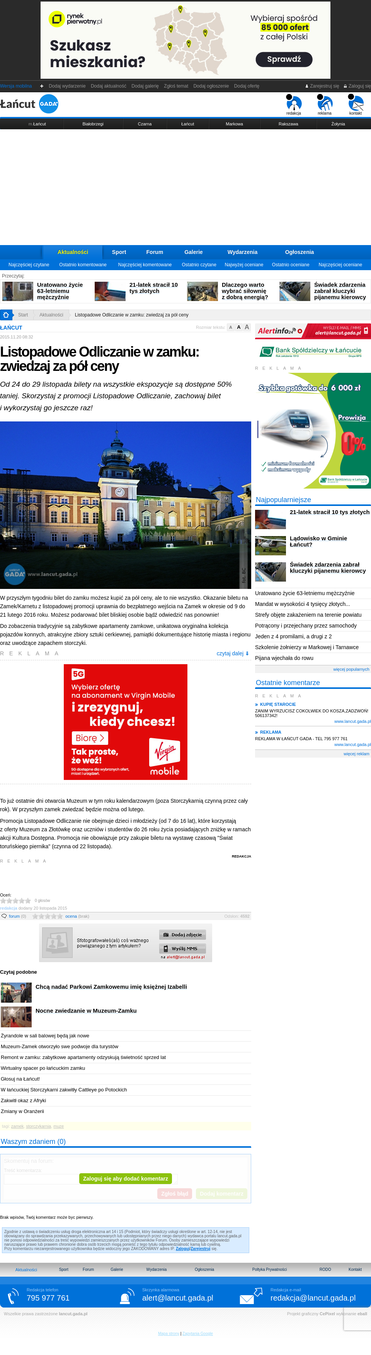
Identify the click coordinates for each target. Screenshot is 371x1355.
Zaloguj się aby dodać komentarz (125, 1179)
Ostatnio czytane (199, 264)
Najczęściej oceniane (340, 264)
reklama (325, 104)
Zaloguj (183, 1249)
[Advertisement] (185, 187)
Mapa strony (168, 1333)
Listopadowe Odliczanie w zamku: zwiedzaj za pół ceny (132, 315)
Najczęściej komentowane (145, 264)
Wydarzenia (243, 252)
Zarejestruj (200, 1249)
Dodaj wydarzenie (67, 86)
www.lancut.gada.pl (352, 721)
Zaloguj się (357, 86)
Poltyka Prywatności (269, 1269)
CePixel (327, 1313)
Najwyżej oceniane (244, 264)
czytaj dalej (233, 653)
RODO (325, 1269)
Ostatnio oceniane (291, 264)
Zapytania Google (197, 1333)
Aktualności (73, 252)
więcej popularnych (351, 669)
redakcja (294, 104)
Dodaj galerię (145, 86)
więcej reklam (356, 753)
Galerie (193, 252)
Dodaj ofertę (246, 86)
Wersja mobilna (16, 86)
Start (23, 315)
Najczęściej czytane (29, 264)
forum (17, 916)
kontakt (356, 104)
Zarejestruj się (322, 86)
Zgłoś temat (176, 86)
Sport (119, 252)
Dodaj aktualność (108, 86)
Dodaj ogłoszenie (211, 86)
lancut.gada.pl (73, 1313)
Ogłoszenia (299, 252)
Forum (154, 252)
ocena (77, 916)
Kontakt (355, 1269)
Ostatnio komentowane (83, 264)
